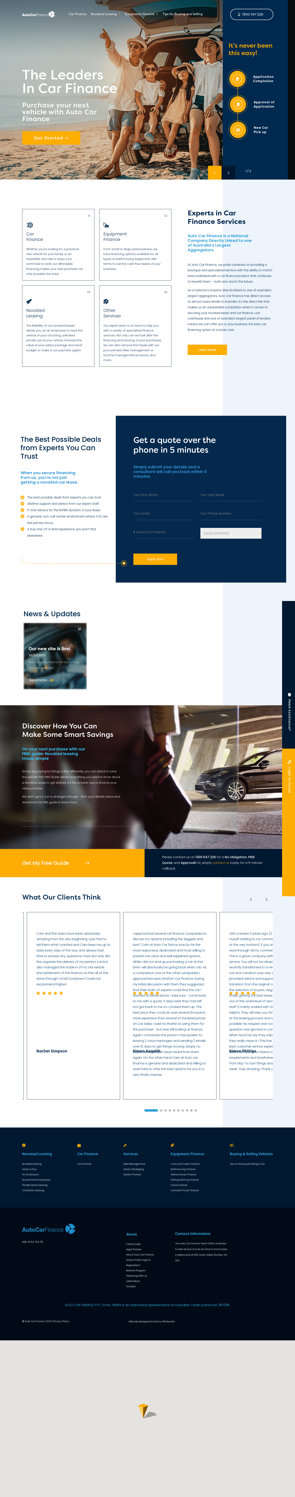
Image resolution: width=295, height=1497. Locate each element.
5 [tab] (174, 1110)
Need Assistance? (289, 713)
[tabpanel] (170, 1006)
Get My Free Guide (45, 863)
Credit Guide (133, 1244)
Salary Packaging (133, 1169)
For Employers (30, 1174)
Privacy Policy (61, 1321)
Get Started (51, 138)
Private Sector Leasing (35, 1185)
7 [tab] (183, 1110)
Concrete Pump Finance (185, 1190)
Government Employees (36, 1179)
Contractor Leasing (33, 1190)
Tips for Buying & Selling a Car (247, 1164)
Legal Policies (134, 1249)
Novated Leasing (104, 14)
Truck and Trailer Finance (185, 1164)
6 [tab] (178, 1110)
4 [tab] (170, 1110)
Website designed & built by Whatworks (152, 1321)
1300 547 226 (250, 14)
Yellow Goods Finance (183, 1174)
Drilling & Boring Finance (185, 1179)
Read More (41, 680)
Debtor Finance (132, 1174)
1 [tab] (151, 1110)
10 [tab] (196, 1110)
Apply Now (155, 559)
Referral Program (136, 1270)
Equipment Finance (139, 14)
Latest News (133, 1281)
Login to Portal (289, 778)
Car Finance (78, 14)
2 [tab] (161, 1110)
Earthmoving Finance (183, 1169)
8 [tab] (187, 1110)
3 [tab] (165, 1110)
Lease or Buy (29, 1169)
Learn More (207, 350)
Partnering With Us (136, 1275)
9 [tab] (191, 1110)
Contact (131, 1286)
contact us (220, 863)
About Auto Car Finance (140, 1254)
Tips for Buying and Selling (183, 14)
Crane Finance (179, 1185)
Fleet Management (134, 1164)
